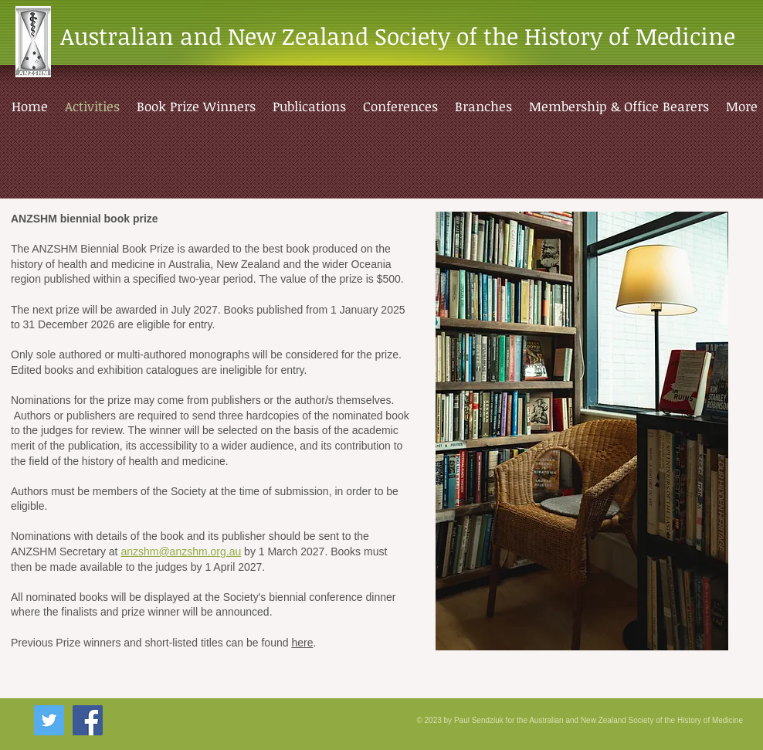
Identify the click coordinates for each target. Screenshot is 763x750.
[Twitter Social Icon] (49, 720)
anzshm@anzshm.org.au (180, 551)
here (302, 642)
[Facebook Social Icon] (88, 720)
